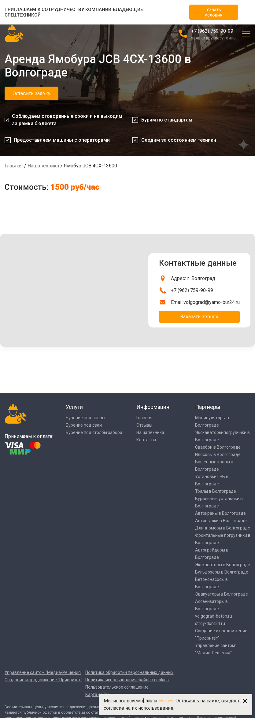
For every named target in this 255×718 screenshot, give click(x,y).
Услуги (74, 407)
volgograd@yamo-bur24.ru (211, 302)
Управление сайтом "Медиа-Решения (43, 672)
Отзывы (144, 425)
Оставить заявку (31, 93)
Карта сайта (97, 694)
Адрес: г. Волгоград (193, 278)
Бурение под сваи (84, 425)
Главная (14, 166)
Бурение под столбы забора (94, 432)
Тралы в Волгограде (215, 491)
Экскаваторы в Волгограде (222, 564)
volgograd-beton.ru (213, 616)
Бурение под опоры (85, 417)
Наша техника (43, 166)
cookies (166, 700)
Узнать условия (213, 12)
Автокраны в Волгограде (220, 513)
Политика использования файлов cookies (127, 679)
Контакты (146, 439)
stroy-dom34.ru (210, 623)
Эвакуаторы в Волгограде (221, 594)
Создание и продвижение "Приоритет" (43, 679)
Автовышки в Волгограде (221, 520)
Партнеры (207, 407)
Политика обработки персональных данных (129, 672)
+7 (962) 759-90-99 (212, 31)
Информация (152, 407)
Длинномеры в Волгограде (222, 527)
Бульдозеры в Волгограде (221, 572)
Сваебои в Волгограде (218, 447)
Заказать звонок (199, 317)
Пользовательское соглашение (117, 687)
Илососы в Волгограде (218, 454)
